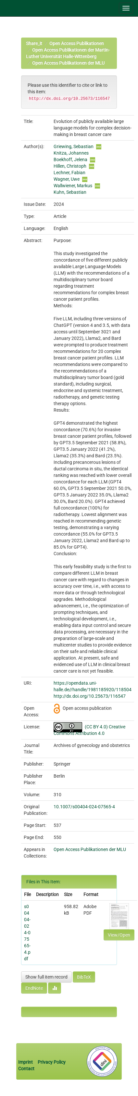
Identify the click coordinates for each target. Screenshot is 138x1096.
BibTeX (84, 977)
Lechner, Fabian (69, 172)
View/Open (119, 934)
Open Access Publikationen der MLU (68, 63)
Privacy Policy (52, 1062)
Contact (26, 1068)
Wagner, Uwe (67, 179)
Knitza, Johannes (71, 153)
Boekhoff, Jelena (70, 159)
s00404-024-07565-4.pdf (27, 932)
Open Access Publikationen (76, 43)
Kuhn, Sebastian (70, 192)
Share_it (34, 43)
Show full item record (46, 977)
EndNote (34, 988)
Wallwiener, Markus (73, 185)
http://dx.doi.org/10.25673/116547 (90, 696)
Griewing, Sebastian (74, 146)
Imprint (26, 1062)
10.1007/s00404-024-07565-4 (84, 806)
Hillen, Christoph (70, 166)
